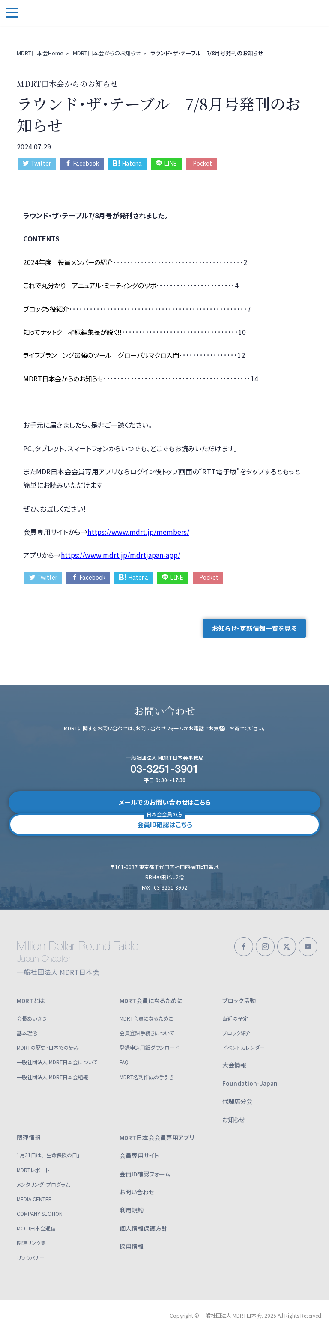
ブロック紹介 (236, 1032)
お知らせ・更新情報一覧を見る (254, 628)
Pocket (202, 163)
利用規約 (132, 1210)
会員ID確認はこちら (164, 821)
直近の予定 (235, 1018)
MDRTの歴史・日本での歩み (48, 1047)
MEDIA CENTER (34, 1199)
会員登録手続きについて (147, 1032)
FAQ (124, 1062)
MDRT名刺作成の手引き (146, 1077)
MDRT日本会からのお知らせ (107, 53)
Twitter (37, 163)
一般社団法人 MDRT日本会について (57, 1062)
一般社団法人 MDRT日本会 (68, 13)
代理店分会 (237, 1101)
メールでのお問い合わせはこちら (165, 802)
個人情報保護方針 (143, 1228)
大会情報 (234, 1064)
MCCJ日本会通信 (36, 1228)
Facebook (82, 163)
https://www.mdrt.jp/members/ (138, 532)
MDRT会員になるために (151, 1000)
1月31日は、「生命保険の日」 (48, 1154)
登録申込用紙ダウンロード (149, 1047)
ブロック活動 (239, 1000)
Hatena (127, 163)
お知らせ (233, 1119)
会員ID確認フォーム (145, 1174)
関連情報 (29, 1137)
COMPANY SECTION (40, 1213)
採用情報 (132, 1246)
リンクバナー (31, 1257)
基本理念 (27, 1032)
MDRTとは (31, 1000)
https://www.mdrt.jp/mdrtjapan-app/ (120, 555)
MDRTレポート (33, 1169)
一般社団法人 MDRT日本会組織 (52, 1077)
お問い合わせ (137, 1192)
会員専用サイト (139, 1155)
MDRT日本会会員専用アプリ (157, 1137)
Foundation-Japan (250, 1083)
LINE (166, 163)
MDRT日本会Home (40, 53)
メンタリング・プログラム (43, 1184)
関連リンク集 (31, 1242)
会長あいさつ (31, 1018)
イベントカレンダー (243, 1047)
